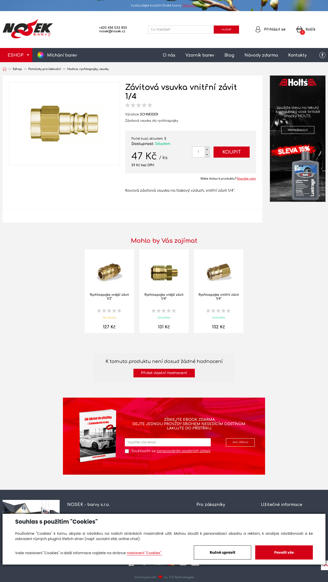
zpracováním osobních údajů (183, 451)
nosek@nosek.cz (112, 31)
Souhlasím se (170, 451)
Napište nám (246, 178)
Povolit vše (284, 552)
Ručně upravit (222, 552)
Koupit (231, 152)
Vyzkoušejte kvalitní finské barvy (164, 5)
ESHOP (16, 55)
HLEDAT (226, 29)
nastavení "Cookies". (144, 552)
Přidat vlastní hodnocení (164, 373)
